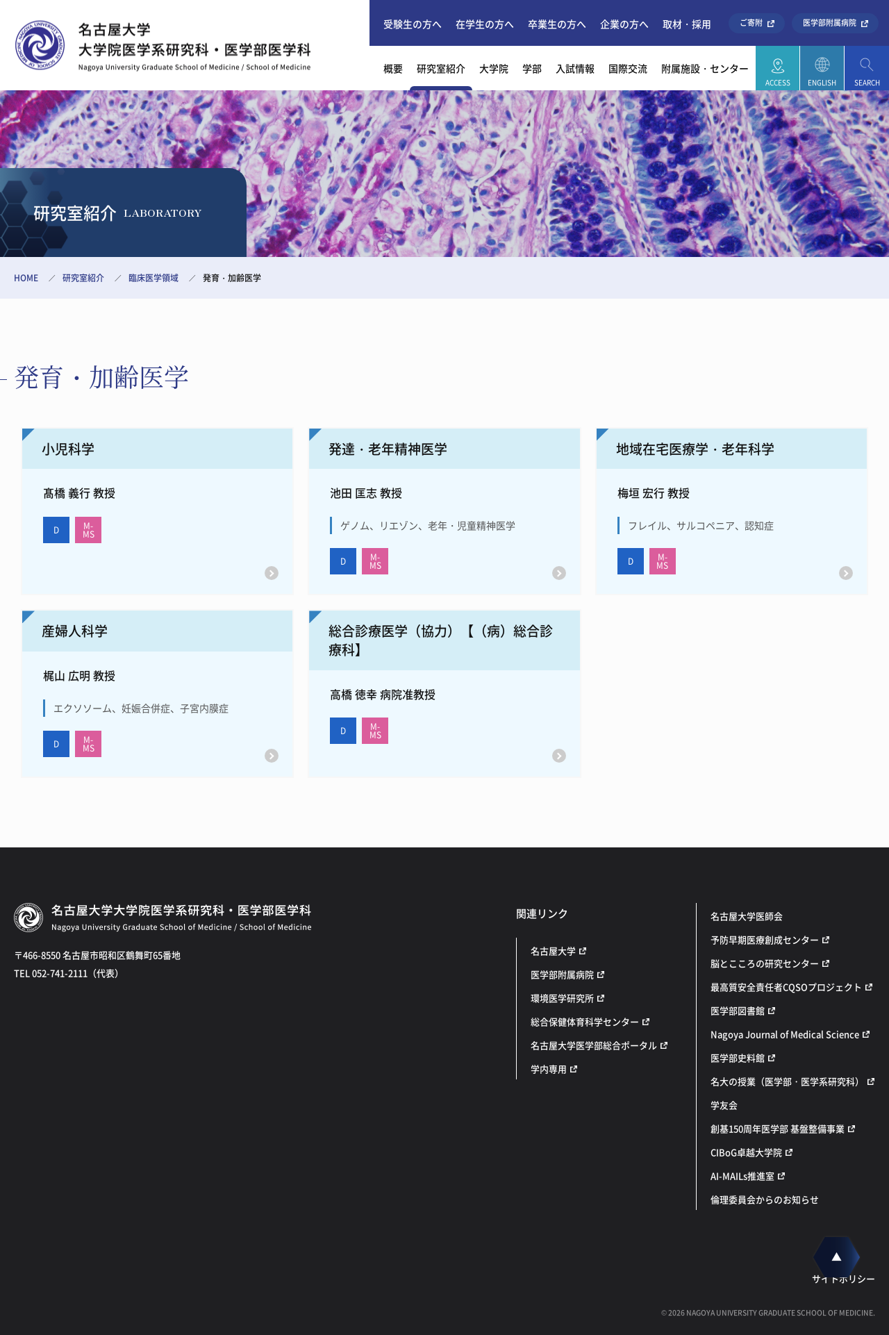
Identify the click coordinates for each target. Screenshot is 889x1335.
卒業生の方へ (557, 23)
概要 (393, 68)
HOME (26, 278)
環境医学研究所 (562, 997)
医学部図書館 (738, 1010)
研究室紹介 (441, 68)
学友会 (724, 1104)
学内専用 (549, 1068)
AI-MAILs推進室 (742, 1175)
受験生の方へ (412, 23)
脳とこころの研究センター (765, 963)
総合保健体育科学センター (585, 1021)
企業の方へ (624, 23)
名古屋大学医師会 (747, 915)
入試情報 (575, 68)
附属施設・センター (705, 68)
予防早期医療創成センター (765, 939)
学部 (532, 68)
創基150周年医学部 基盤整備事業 (778, 1128)
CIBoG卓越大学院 (746, 1152)
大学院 (493, 68)
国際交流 (627, 68)
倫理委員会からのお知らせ (765, 1199)
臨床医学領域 (153, 278)
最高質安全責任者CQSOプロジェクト (786, 986)
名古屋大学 (553, 950)
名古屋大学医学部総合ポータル (594, 1045)
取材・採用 (687, 23)
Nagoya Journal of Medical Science (785, 1033)
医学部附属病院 (829, 22)
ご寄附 (751, 22)
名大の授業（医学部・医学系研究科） (787, 1081)
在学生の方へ (485, 23)
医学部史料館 (738, 1057)
